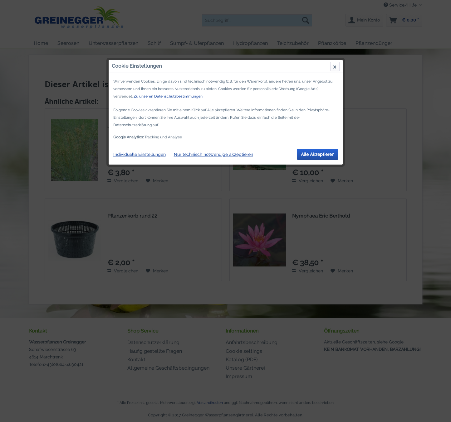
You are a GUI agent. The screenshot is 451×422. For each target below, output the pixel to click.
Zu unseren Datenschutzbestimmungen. (168, 96)
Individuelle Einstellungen (139, 154)
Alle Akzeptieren (317, 154)
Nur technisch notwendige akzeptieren (213, 154)
